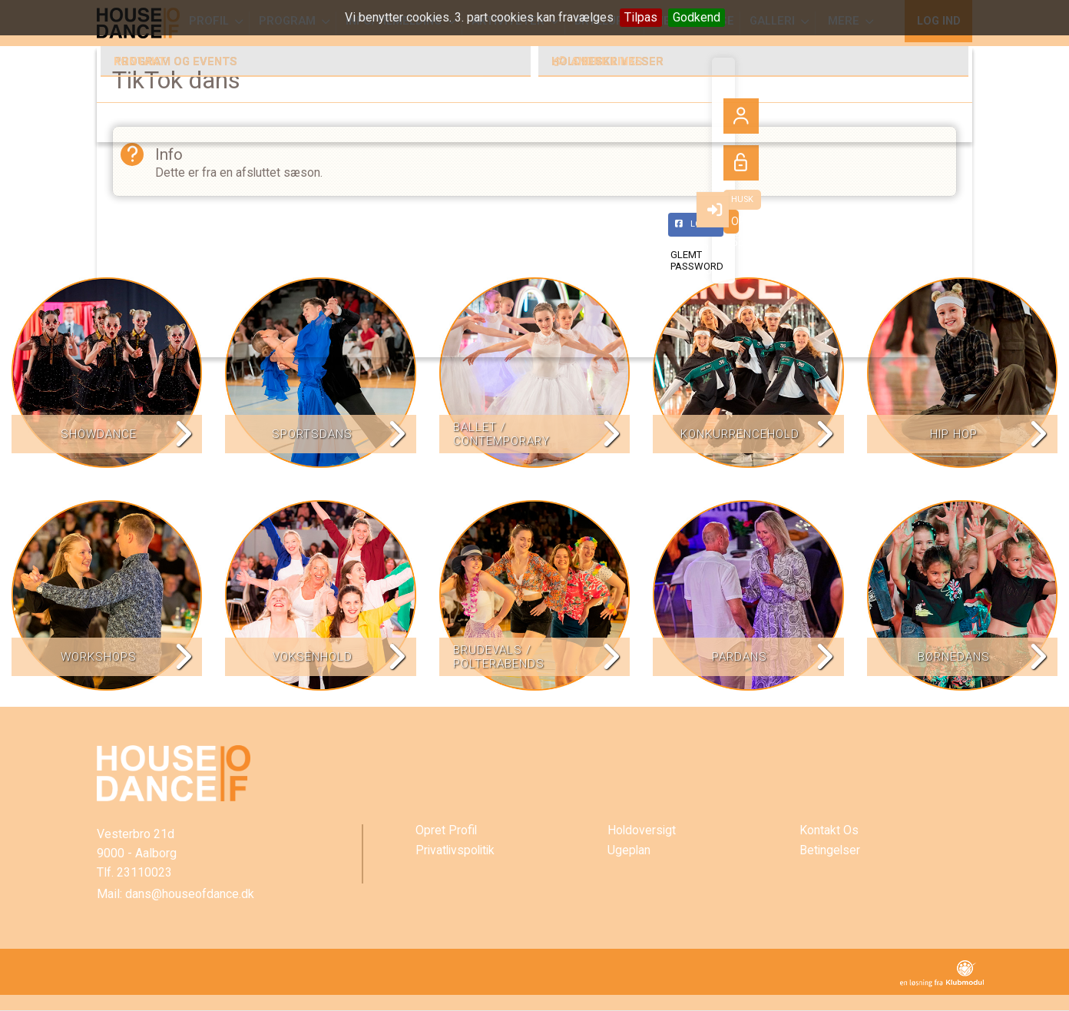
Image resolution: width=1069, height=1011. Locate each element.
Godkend (696, 17)
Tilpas (640, 17)
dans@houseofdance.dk (189, 894)
